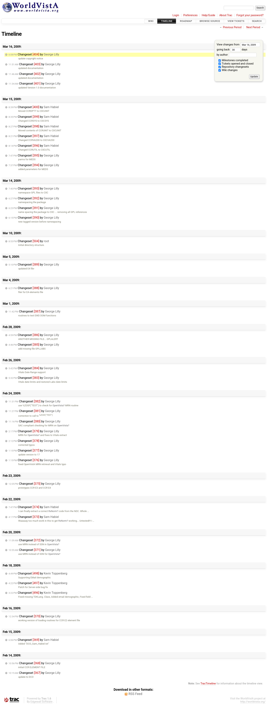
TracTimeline (208, 683)
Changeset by (34, 54)
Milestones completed (233, 60)
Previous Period (232, 27)
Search (257, 21)
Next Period (253, 27)
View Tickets (236, 21)
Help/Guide (208, 15)
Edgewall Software (41, 701)
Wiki (151, 21)
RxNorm (52, 511)
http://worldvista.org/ (253, 701)
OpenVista (57, 405)
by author (236, 54)
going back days (232, 49)
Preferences (190, 15)
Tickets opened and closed (235, 63)
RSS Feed (135, 694)
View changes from (238, 44)
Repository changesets (233, 66)
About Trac (225, 15)
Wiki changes (228, 70)
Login (175, 15)
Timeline (166, 21)
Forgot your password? (249, 15)
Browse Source (210, 21)
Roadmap (186, 21)
